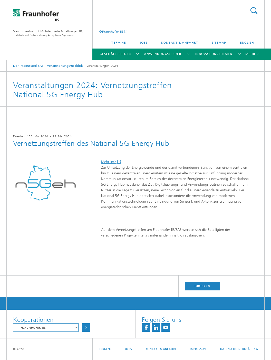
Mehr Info (109, 162)
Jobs (144, 42)
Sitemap (219, 42)
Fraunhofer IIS (112, 31)
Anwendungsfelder (162, 54)
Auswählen (86, 327)
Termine (118, 42)
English (247, 42)
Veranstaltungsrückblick (65, 66)
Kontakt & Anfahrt (179, 42)
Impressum (198, 349)
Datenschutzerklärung (239, 349)
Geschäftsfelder (115, 54)
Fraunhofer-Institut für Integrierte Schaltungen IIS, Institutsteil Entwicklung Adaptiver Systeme (48, 33)
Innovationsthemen (214, 54)
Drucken (202, 286)
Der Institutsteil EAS (28, 66)
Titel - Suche (254, 10)
